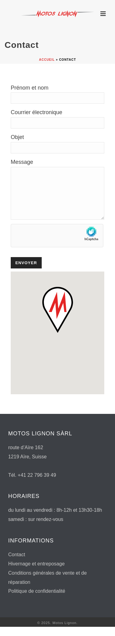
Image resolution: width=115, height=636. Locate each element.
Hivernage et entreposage (36, 573)
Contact (16, 563)
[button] (58, 319)
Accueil (47, 59)
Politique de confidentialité (36, 600)
